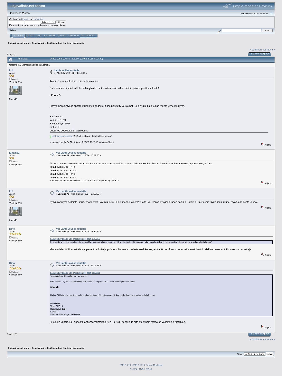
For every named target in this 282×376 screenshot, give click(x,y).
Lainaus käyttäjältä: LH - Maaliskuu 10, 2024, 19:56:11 (75, 273)
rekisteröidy (38, 19)
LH (11, 70)
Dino (12, 228)
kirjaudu (25, 19)
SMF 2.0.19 (125, 365)
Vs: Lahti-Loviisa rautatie (71, 152)
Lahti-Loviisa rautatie (66, 70)
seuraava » (268, 49)
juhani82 (14, 152)
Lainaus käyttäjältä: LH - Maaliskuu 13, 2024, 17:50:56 (75, 239)
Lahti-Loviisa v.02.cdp (61, 136)
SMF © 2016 (139, 365)
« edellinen (255, 49)
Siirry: (240, 354)
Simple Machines (154, 365)
